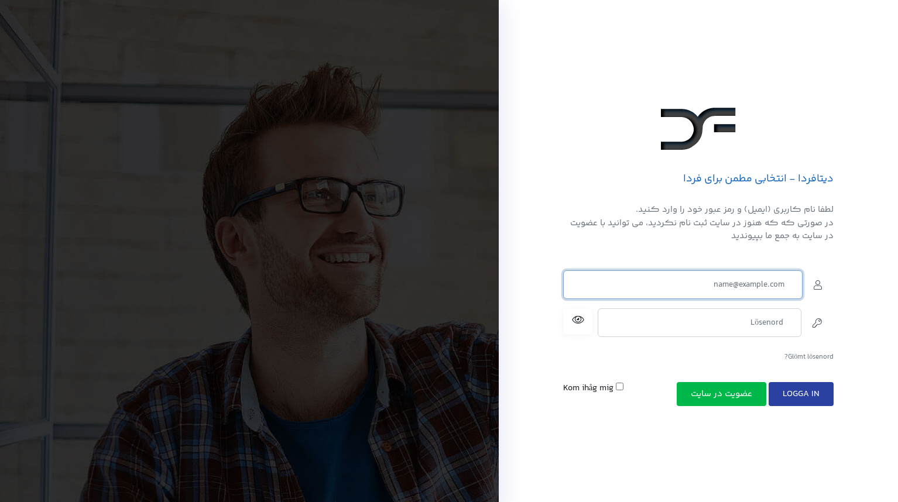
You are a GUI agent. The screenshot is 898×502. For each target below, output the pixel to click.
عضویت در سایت (721, 394)
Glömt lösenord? (809, 357)
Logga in (801, 394)
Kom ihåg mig (593, 388)
